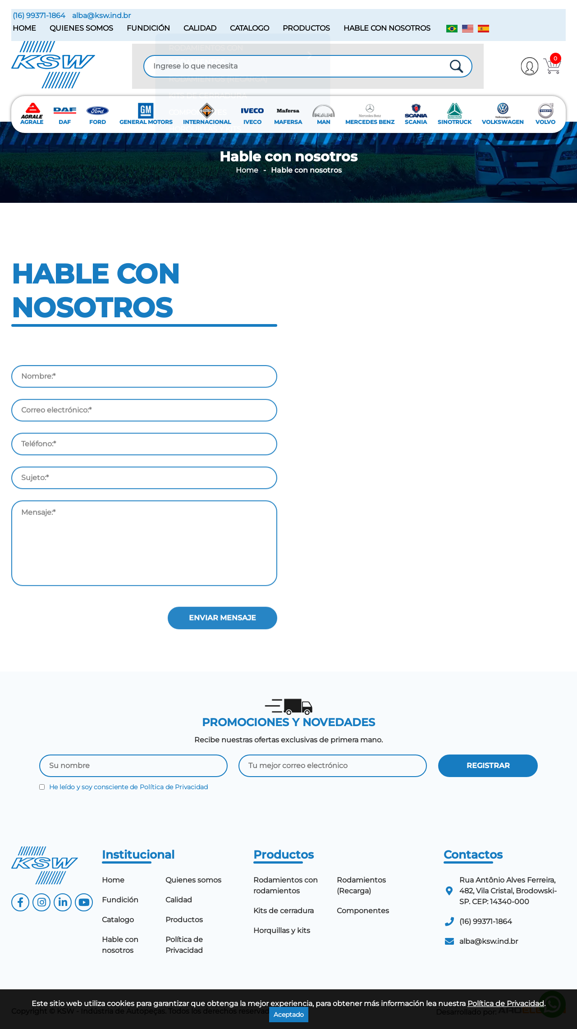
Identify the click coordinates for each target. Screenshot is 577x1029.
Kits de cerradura (283, 908)
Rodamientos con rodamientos (285, 883)
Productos (305, 27)
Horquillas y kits (281, 928)
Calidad (198, 27)
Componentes (363, 908)
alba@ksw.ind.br (100, 14)
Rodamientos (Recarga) (361, 883)
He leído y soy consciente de (123, 785)
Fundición (147, 27)
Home (23, 27)
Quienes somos (80, 27)
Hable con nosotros (385, 27)
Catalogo (248, 27)
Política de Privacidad (174, 785)
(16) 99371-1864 (37, 14)
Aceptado (289, 1015)
